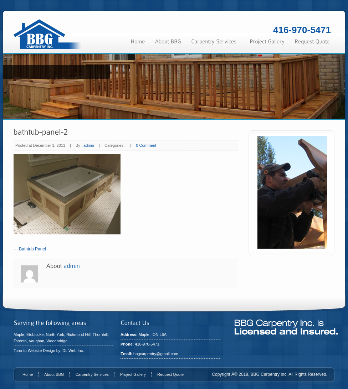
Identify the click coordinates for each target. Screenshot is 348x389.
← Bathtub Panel (30, 249)
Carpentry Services (92, 374)
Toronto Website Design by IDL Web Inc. (49, 350)
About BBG (54, 374)
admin (88, 145)
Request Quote (170, 374)
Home (27, 374)
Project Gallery (133, 374)
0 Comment (146, 145)
